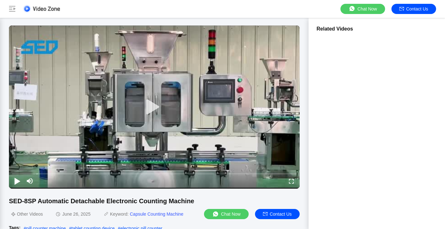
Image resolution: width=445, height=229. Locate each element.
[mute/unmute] (30, 181)
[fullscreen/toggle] (291, 181)
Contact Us (413, 8)
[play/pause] (17, 181)
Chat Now (362, 8)
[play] (154, 107)
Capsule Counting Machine (156, 214)
